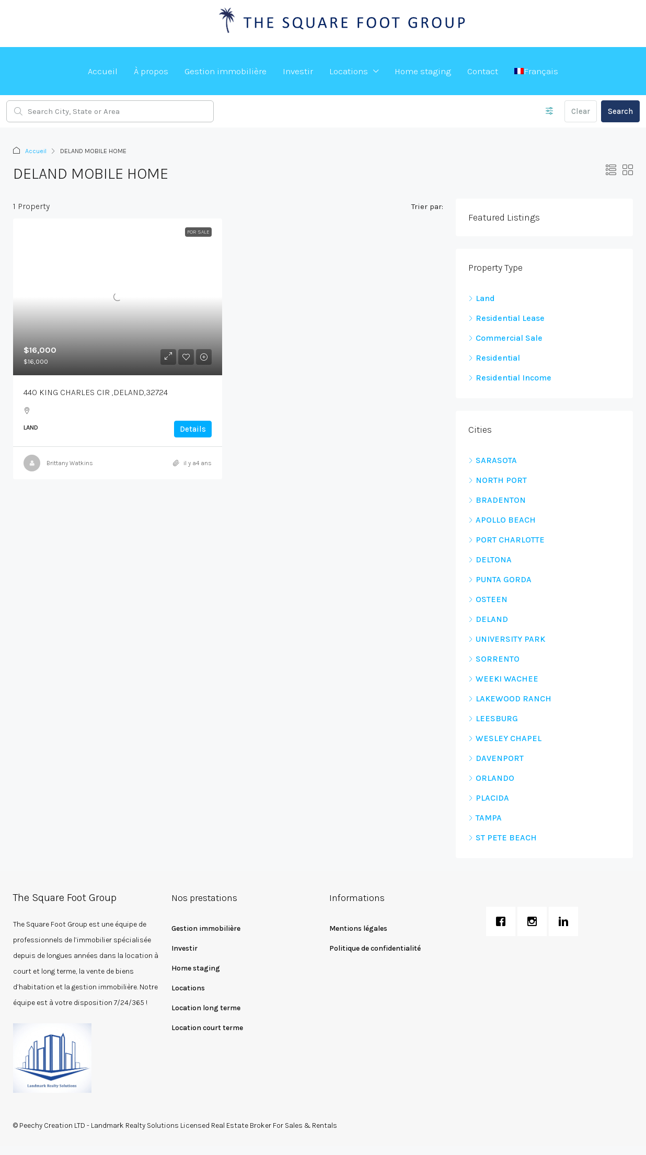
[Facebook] (503, 921)
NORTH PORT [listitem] (497, 480)
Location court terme (207, 1027)
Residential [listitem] (494, 358)
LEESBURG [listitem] (493, 718)
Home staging (423, 71)
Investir (298, 71)
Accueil (103, 71)
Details (193, 429)
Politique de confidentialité (375, 948)
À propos (151, 71)
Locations (348, 71)
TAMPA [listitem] (485, 818)
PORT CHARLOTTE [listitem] (506, 540)
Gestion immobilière (225, 71)
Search (620, 111)
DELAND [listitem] (488, 619)
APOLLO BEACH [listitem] (502, 520)
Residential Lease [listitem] (506, 318)
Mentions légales (358, 928)
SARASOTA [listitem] (492, 460)
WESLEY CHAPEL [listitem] (504, 738)
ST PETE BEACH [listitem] (502, 837)
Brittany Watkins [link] (70, 463)
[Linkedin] (566, 921)
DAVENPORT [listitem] (496, 758)
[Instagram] (534, 921)
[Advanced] (549, 111)
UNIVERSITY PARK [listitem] (506, 639)
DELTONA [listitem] (490, 559)
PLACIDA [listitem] (488, 798)
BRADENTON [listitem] (497, 500)
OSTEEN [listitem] (487, 599)
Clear (580, 111)
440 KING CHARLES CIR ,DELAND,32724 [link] (96, 392)
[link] (117, 296)
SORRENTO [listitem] (494, 659)
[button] (611, 171)
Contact (482, 71)
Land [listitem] (481, 298)
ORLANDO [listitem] (491, 778)
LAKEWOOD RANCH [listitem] (509, 698)
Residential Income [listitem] (509, 378)
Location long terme (205, 1007)
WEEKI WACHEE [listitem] (503, 679)
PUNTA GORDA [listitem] (500, 579)
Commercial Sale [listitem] (505, 338)
